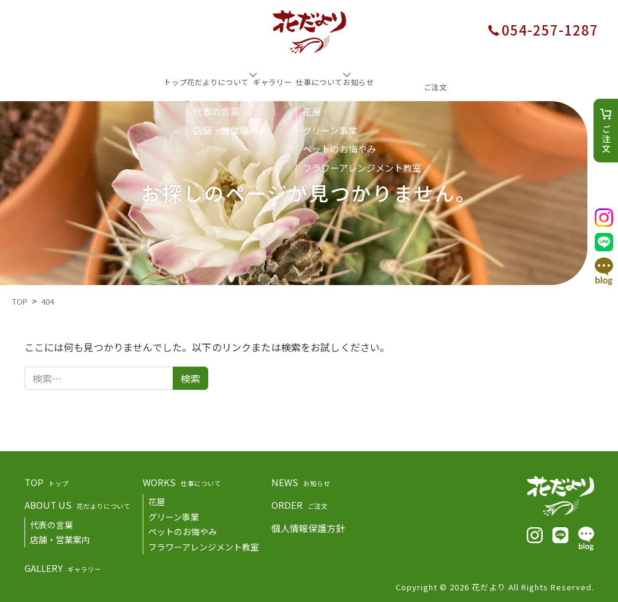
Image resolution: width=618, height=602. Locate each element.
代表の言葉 (51, 523)
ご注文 (606, 139)
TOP (46, 480)
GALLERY (62, 566)
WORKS (182, 480)
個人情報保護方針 (308, 526)
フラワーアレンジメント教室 (203, 545)
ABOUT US (77, 503)
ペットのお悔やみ (182, 530)
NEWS (300, 480)
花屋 (156, 499)
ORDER (299, 503)
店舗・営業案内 (60, 538)
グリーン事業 (173, 515)
